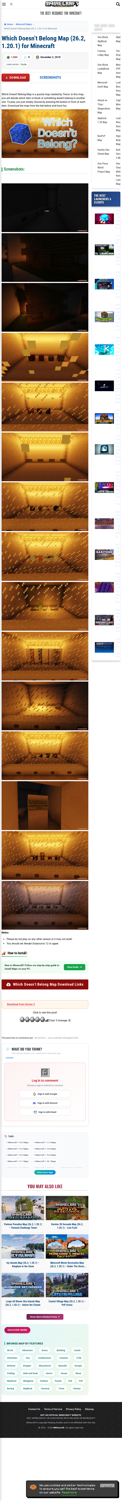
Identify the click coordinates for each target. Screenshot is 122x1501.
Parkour (44, 1381)
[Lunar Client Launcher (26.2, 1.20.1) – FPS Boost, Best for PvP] (104, 450)
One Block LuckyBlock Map (103, 68)
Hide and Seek (30, 1373)
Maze (78, 1373)
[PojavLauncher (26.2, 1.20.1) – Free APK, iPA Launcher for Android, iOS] (104, 419)
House (64, 1373)
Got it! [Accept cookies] (107, 1486)
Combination (44, 1358)
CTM (78, 1358)
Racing (10, 1388)
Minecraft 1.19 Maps (44, 1167)
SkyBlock (27, 1388)
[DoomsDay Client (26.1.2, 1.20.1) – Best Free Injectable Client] (104, 621)
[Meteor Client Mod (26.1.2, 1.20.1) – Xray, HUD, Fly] (104, 524)
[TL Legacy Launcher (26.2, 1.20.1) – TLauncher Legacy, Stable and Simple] (104, 250)
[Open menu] (4, 4)
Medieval (11, 1381)
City (28, 1358)
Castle (77, 1350)
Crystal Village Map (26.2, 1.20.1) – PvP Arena (67, 1303)
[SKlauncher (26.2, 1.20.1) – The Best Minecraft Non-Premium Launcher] (104, 350)
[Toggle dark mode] (11, 4)
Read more (69, 1492)
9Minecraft (58, 1427)
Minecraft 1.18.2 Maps (18, 1167)
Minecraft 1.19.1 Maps (71, 1167)
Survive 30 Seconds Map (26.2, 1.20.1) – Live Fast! (67, 1226)
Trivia (61, 1388)
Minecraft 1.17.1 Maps (18, 1161)
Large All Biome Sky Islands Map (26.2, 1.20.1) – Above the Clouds (22, 1303)
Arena (45, 1350)
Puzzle (24, 64)
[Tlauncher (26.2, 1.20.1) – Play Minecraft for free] (104, 219)
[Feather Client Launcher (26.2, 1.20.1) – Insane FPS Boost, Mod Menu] (104, 386)
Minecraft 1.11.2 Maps (45, 1142)
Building (61, 1350)
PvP (81, 1381)
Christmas (12, 1358)
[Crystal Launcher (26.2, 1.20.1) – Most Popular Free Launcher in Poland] (104, 488)
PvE (70, 1381)
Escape (78, 1365)
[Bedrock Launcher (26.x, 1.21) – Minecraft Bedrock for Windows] (104, 285)
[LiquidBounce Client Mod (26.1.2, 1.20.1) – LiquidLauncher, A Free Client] (104, 648)
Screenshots (50, 77)
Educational (45, 1365)
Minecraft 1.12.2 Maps (18, 1149)
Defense (11, 1365)
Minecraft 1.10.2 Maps (18, 1142)
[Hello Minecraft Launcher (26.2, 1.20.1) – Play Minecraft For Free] (104, 317)
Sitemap (89, 1409)
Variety (77, 1388)
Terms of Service (53, 1409)
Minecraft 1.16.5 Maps (45, 1155)
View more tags (45, 1172)
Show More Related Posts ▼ (45, 1317)
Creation (63, 1358)
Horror (49, 1373)
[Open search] (118, 4)
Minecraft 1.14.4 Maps (45, 1149)
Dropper (27, 1365)
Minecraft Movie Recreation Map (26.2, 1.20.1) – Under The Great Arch (67, 1264)
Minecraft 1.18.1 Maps (45, 1161)
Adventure (27, 1350)
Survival (45, 1388)
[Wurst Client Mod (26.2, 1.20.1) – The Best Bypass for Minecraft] (104, 588)
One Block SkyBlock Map (103, 41)
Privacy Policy (73, 1409)
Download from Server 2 (21, 1004)
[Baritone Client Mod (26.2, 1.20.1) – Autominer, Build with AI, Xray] (104, 555)
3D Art (10, 1350)
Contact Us (34, 1409)
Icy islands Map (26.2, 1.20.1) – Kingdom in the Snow (23, 1264)
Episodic (62, 1365)
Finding (11, 1373)
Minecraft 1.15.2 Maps (18, 1155)
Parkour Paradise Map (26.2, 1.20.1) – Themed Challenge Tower (23, 1226)
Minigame (28, 1381)
